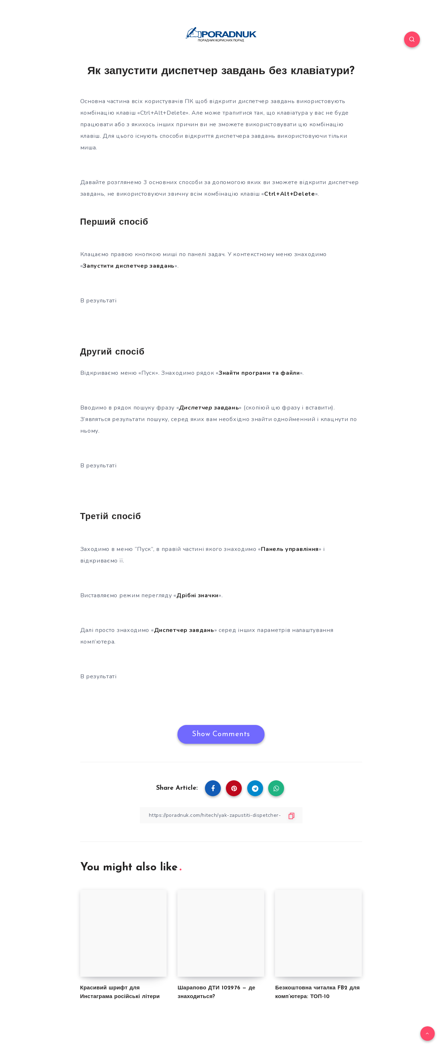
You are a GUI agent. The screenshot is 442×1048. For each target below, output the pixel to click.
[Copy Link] (221, 815)
